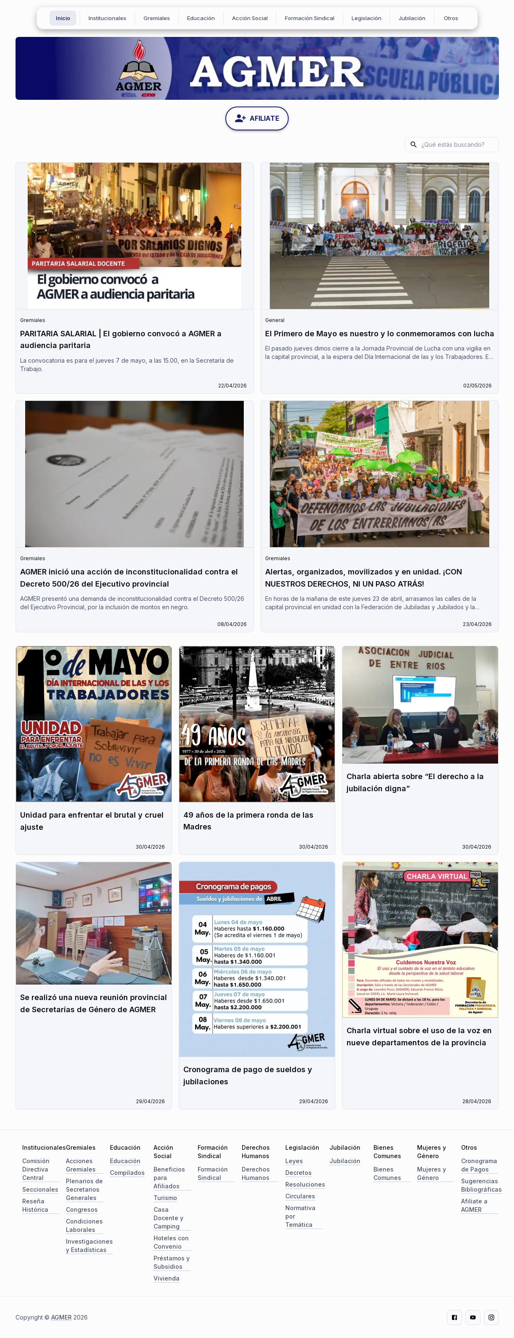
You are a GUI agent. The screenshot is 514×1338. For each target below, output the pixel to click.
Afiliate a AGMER (474, 1205)
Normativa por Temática (300, 1216)
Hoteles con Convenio (171, 1242)
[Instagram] (491, 1317)
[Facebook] (454, 1317)
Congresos (82, 1209)
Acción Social (250, 18)
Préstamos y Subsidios (172, 1262)
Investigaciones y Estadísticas (89, 1245)
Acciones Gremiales (81, 1164)
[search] (457, 144)
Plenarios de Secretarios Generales (84, 1189)
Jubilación (412, 18)
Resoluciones (305, 1183)
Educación (201, 18)
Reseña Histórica (35, 1205)
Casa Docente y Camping (168, 1217)
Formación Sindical (309, 18)
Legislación (366, 18)
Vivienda (167, 1277)
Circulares (300, 1195)
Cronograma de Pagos (479, 1164)
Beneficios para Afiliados (169, 1177)
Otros (451, 18)
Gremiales (157, 18)
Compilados (127, 1172)
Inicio (63, 18)
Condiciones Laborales (84, 1225)
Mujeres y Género (431, 1173)
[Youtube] (472, 1317)
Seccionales (40, 1189)
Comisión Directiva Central (36, 1169)
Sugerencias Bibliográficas (481, 1185)
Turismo (165, 1197)
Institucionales (107, 18)
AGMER (61, 1316)
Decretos (298, 1172)
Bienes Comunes (387, 1173)
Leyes (294, 1160)
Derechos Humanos (256, 1173)
